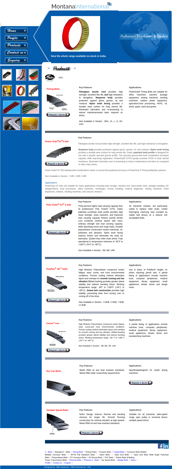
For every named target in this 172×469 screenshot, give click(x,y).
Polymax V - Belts (92, 460)
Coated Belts (119, 452)
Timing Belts (78, 452)
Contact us (58, 463)
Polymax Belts (75, 460)
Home (134, 460)
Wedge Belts (123, 460)
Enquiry (67, 463)
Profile (47, 463)
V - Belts (49, 452)
